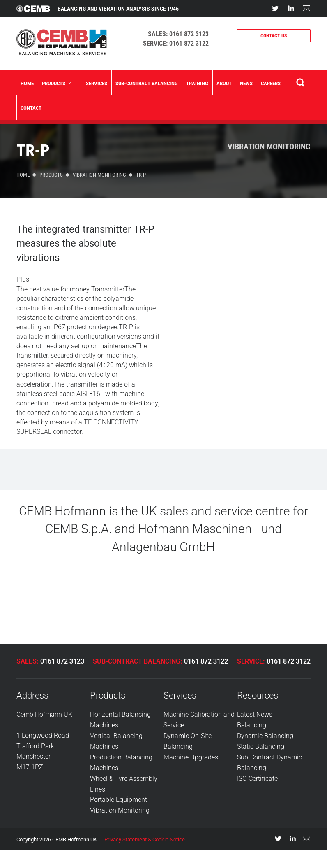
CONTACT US (273, 36)
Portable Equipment (118, 799)
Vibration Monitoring (269, 146)
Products (56, 83)
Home (27, 83)
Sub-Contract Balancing (146, 83)
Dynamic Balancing (265, 735)
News (246, 83)
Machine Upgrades (191, 756)
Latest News (254, 714)
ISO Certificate (257, 778)
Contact (31, 108)
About (224, 83)
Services (96, 83)
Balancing (251, 725)
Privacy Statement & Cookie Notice (144, 838)
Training (197, 83)
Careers (271, 83)
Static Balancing (260, 746)
